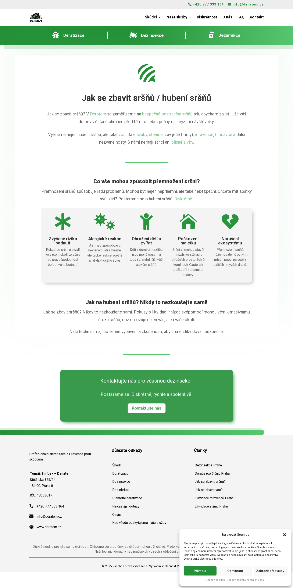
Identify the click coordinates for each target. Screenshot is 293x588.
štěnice (156, 134)
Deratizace (120, 474)
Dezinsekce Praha (208, 465)
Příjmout (200, 571)
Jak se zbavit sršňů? (210, 482)
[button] (284, 535)
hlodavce (223, 134)
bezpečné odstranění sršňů (167, 113)
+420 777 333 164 (206, 4)
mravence (204, 134)
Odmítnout (235, 571)
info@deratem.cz (246, 4)
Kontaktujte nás (146, 406)
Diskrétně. (183, 198)
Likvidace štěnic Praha (211, 506)
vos (122, 134)
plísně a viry (182, 142)
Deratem (98, 113)
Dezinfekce (120, 490)
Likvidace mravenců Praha (214, 498)
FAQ (240, 17)
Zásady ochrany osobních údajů (246, 579)
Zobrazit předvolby (270, 571)
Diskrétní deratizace (127, 498)
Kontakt (257, 17)
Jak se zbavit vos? (209, 490)
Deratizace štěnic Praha (212, 474)
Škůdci (151, 17)
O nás (227, 17)
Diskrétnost (207, 17)
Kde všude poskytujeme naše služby (139, 523)
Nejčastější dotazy (125, 506)
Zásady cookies (215, 579)
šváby (142, 134)
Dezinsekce (121, 482)
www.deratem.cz (49, 543)
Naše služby (177, 17)
